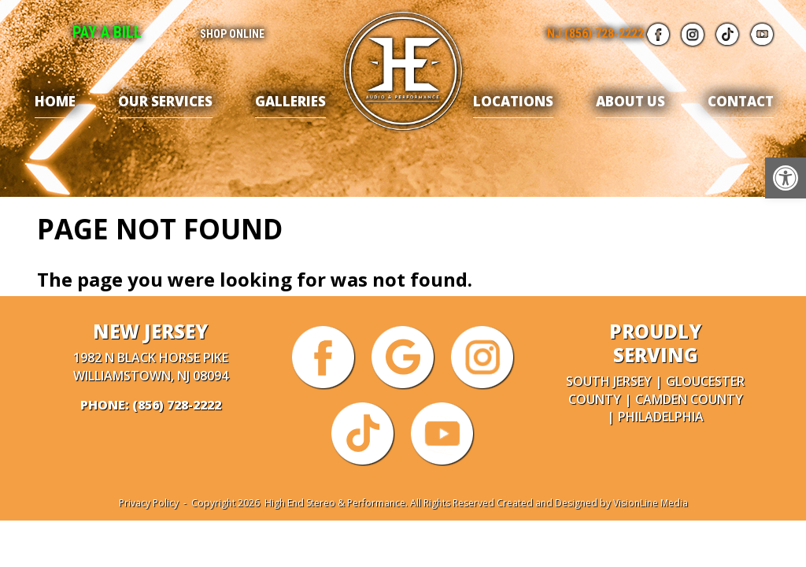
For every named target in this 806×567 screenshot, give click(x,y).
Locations (513, 101)
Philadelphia (661, 416)
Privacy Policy (149, 503)
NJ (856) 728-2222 (595, 33)
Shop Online (232, 34)
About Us (630, 101)
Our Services (165, 101)
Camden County (689, 399)
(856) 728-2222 (176, 404)
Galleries (290, 101)
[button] (785, 178)
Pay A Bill (107, 32)
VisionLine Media (650, 503)
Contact (741, 101)
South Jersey (609, 381)
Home (55, 101)
